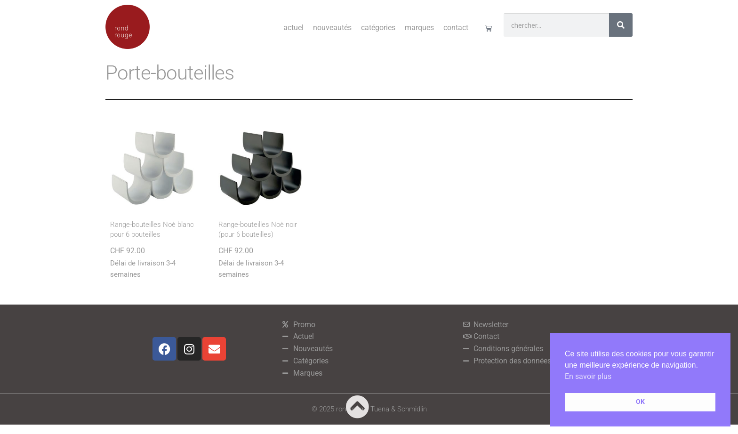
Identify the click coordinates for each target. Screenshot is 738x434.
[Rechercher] (621, 25)
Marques (419, 27)
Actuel (293, 27)
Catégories (378, 27)
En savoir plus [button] (588, 376)
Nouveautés (332, 27)
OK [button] (640, 402)
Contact (455, 27)
